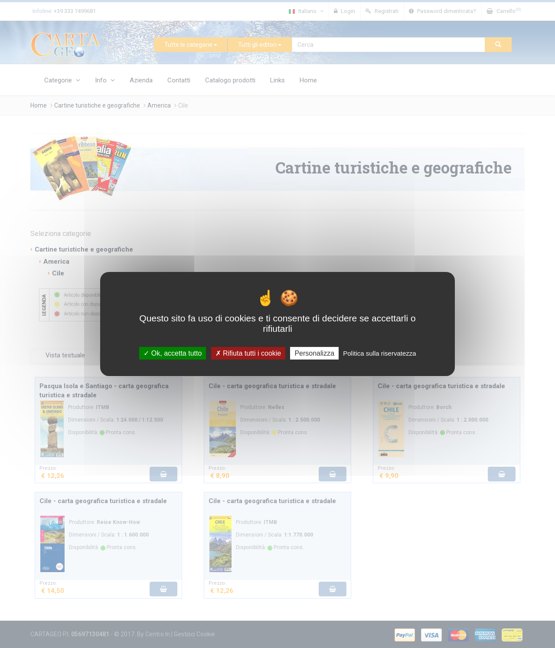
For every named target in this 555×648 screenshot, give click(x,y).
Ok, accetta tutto (173, 353)
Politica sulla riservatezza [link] (379, 353)
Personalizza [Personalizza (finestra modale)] (314, 353)
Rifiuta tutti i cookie (248, 353)
